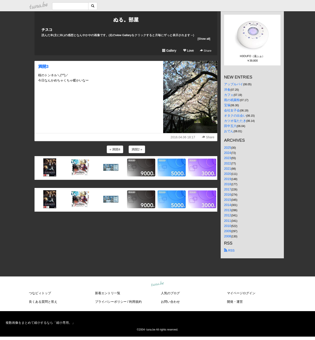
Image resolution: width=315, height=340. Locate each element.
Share (205, 50)
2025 (227, 147)
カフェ (229, 95)
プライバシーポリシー (111, 301)
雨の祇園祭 (232, 100)
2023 (227, 158)
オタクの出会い (235, 115)
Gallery (169, 50)
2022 (227, 163)
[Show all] (204, 38)
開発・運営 (235, 301)
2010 (227, 226)
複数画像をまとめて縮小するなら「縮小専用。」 (40, 322)
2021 (227, 168)
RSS (229, 250)
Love (188, 50)
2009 (227, 231)
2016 (227, 194)
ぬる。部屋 (126, 20)
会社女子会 (232, 110)
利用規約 (135, 301)
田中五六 (230, 126)
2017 (227, 189)
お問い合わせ (170, 301)
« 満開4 (115, 149)
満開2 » (137, 149)
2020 (227, 174)
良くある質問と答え (43, 301)
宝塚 (227, 105)
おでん (229, 131)
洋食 (227, 89)
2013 (227, 210)
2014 (227, 205)
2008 (227, 236)
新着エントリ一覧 (107, 293)
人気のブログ (170, 293)
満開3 (43, 66)
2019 (227, 179)
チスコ (47, 30)
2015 (227, 199)
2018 (227, 184)
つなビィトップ (40, 293)
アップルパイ (233, 84)
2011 (227, 220)
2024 (227, 153)
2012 (227, 215)
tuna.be (157, 284)
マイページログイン (241, 293)
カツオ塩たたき (235, 121)
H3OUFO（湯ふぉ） (252, 56)
